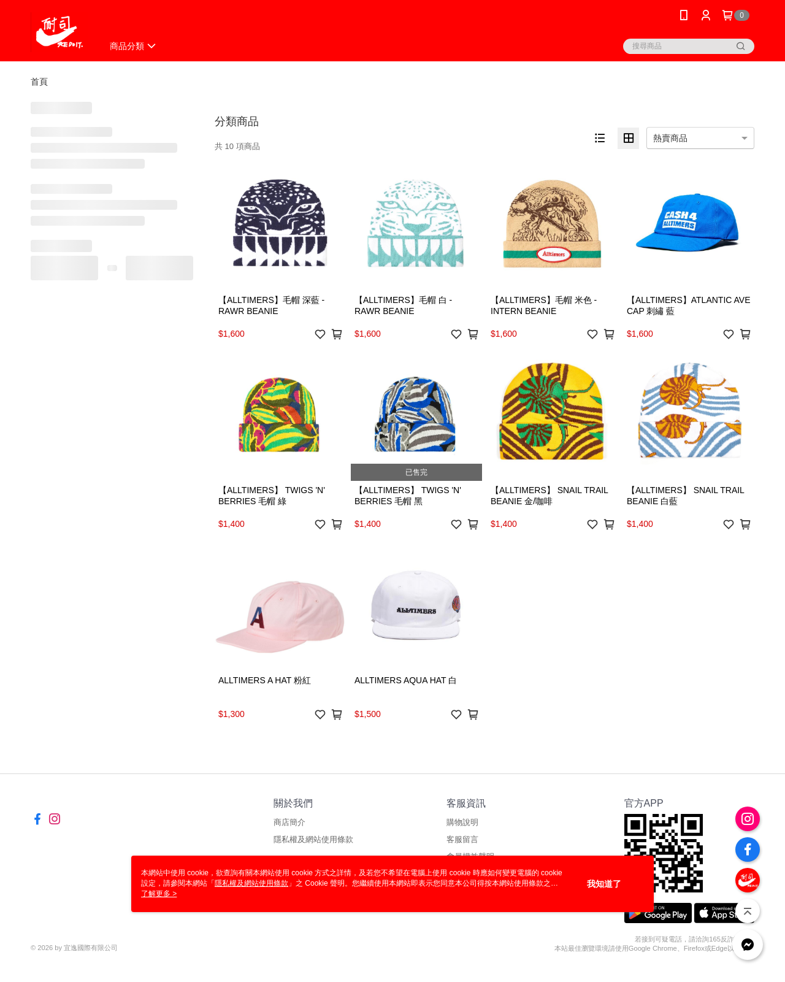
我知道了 (604, 884)
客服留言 (462, 839)
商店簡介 (289, 822)
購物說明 (462, 822)
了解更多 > (159, 893)
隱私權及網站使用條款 (313, 839)
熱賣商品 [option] (670, 138)
